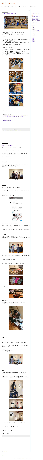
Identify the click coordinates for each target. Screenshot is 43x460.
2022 (33, 26)
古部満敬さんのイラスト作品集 (36, 13)
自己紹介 (33, 10)
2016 (33, 41)
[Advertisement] (16, 137)
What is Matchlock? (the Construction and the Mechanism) (36, 18)
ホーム (33, 23)
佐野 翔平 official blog (8, 3)
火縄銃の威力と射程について (35, 19)
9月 (33, 29)
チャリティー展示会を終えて (8, 145)
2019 (33, 38)
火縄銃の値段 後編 (34, 22)
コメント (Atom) (5, 451)
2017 (33, 40)
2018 (33, 39)
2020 (33, 28)
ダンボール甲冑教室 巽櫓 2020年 (9, 13)
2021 (33, 27)
